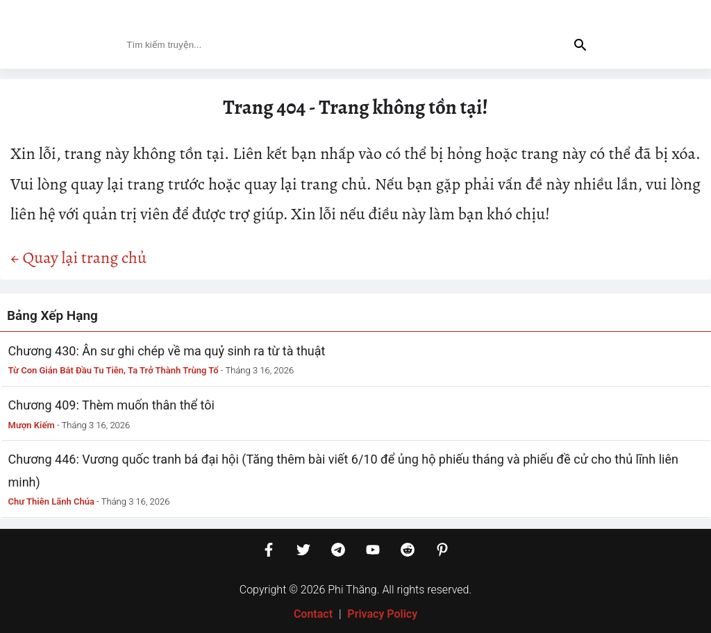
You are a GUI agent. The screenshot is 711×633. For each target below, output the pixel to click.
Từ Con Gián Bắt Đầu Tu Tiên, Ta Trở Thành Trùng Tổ (113, 370)
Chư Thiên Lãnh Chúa (51, 501)
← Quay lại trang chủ (78, 257)
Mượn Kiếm (31, 425)
